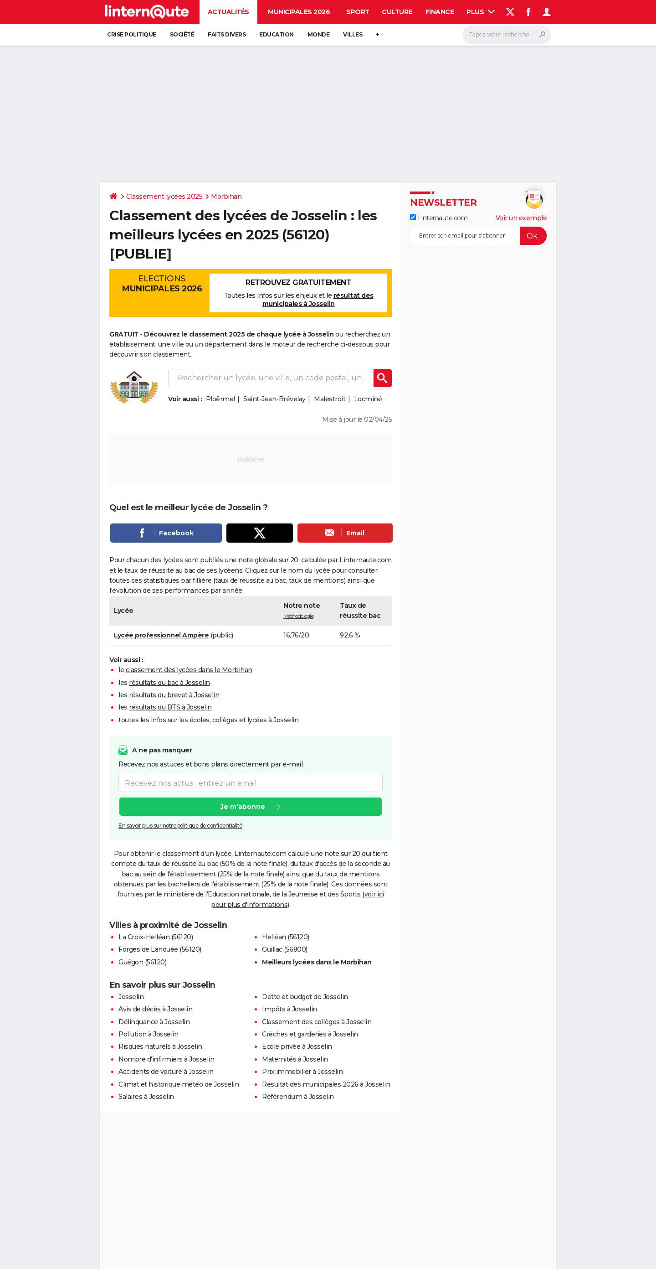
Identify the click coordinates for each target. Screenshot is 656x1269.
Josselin (131, 997)
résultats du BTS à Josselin (170, 707)
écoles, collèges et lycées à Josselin (244, 720)
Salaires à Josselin (146, 1097)
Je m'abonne (242, 807)
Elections (161, 284)
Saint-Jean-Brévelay (274, 399)
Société (182, 34)
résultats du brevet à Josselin (174, 695)
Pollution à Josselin (148, 1034)
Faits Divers (227, 34)
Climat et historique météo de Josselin (178, 1084)
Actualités (228, 12)
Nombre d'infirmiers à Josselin (166, 1059)
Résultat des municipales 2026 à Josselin (326, 1084)
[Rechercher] (506, 35)
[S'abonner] (478, 236)
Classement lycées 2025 (164, 196)
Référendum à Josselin (298, 1097)
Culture (397, 12)
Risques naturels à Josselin (160, 1046)
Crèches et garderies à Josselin (310, 1034)
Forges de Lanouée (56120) (159, 949)
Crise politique (131, 34)
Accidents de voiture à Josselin (166, 1071)
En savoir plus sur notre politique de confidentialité (180, 826)
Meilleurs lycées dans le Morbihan (317, 962)
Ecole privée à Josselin (297, 1046)
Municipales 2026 (299, 12)
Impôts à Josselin (289, 1009)
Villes (352, 34)
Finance (439, 12)
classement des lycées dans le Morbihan (189, 670)
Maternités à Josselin (295, 1059)
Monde (319, 34)
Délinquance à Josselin (154, 1022)
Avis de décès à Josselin (155, 1009)
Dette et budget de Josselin (305, 997)
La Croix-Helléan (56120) (155, 937)
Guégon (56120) (142, 962)
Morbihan (226, 196)
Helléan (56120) (285, 937)
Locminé (368, 399)
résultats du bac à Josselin (169, 683)
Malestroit (329, 399)
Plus (480, 12)
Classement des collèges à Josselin (316, 1022)
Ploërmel (220, 399)
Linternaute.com (438, 218)
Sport (357, 12)
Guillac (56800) (285, 949)
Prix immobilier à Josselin (302, 1071)
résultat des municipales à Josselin (318, 299)
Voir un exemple (521, 218)
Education (276, 34)
